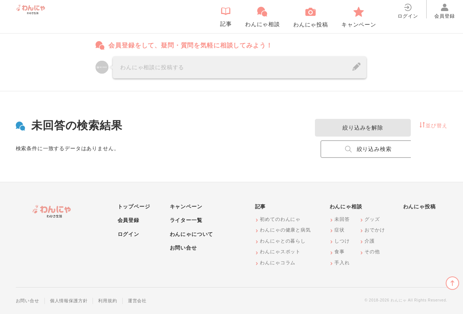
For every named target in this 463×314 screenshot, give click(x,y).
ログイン (128, 234)
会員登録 (128, 220)
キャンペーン (186, 206)
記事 (260, 206)
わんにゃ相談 (346, 206)
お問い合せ (183, 248)
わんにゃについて (191, 234)
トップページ (134, 206)
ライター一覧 (186, 220)
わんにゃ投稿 (419, 206)
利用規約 (107, 300)
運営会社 (137, 300)
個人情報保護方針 (69, 300)
